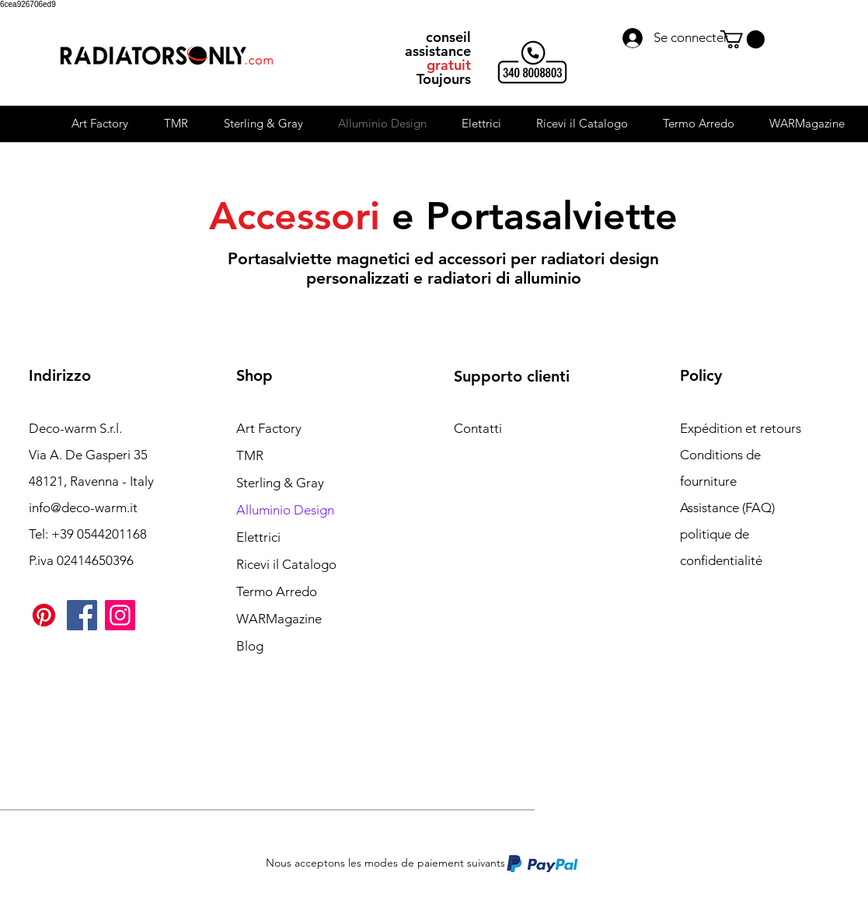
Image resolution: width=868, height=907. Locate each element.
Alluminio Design (285, 510)
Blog (249, 646)
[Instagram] (120, 615)
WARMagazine (279, 618)
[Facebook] (82, 615)
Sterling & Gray (280, 482)
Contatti (478, 428)
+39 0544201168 (99, 534)
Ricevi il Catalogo (286, 564)
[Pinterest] (44, 615)
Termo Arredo (276, 591)
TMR (249, 455)
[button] (742, 39)
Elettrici (258, 537)
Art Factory (269, 428)
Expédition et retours (740, 428)
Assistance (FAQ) (727, 507)
